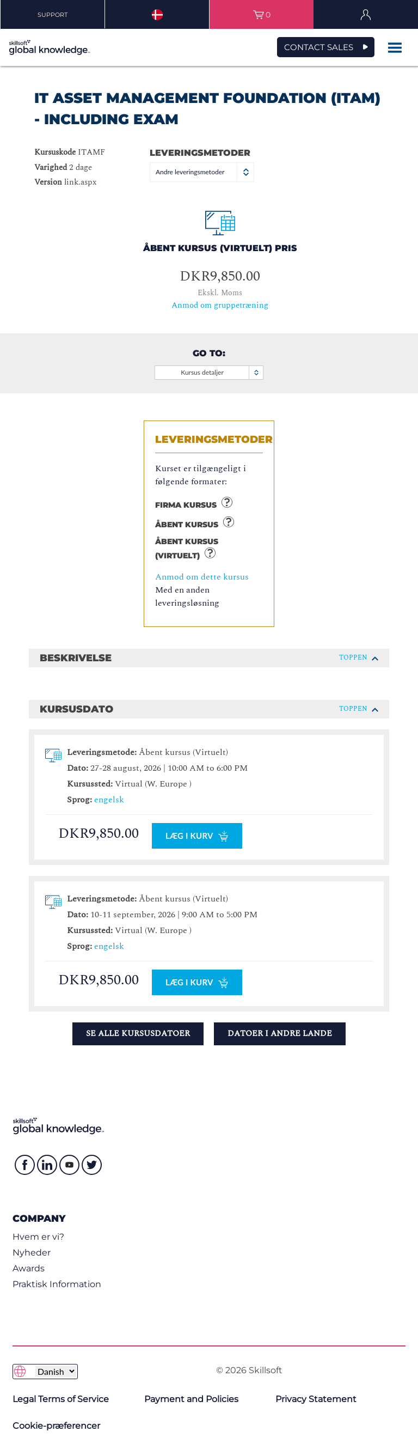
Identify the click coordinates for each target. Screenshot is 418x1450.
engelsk (109, 799)
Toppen (358, 658)
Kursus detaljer (221, 372)
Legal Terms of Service (61, 1399)
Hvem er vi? (38, 1237)
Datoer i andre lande (280, 1033)
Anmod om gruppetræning (219, 305)
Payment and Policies (191, 1399)
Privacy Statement (315, 1399)
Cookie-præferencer (56, 1426)
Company (39, 1218)
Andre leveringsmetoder (203, 172)
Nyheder (32, 1252)
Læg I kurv (197, 836)
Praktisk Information (57, 1284)
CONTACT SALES (318, 47)
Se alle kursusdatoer (138, 1033)
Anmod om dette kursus (202, 576)
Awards (29, 1268)
